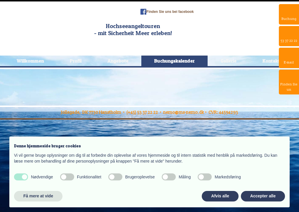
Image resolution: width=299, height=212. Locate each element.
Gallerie (228, 61)
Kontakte (272, 61)
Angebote (117, 61)
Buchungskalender (174, 61)
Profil (75, 61)
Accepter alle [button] (263, 196)
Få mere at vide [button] (38, 196)
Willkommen (30, 61)
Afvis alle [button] (220, 196)
